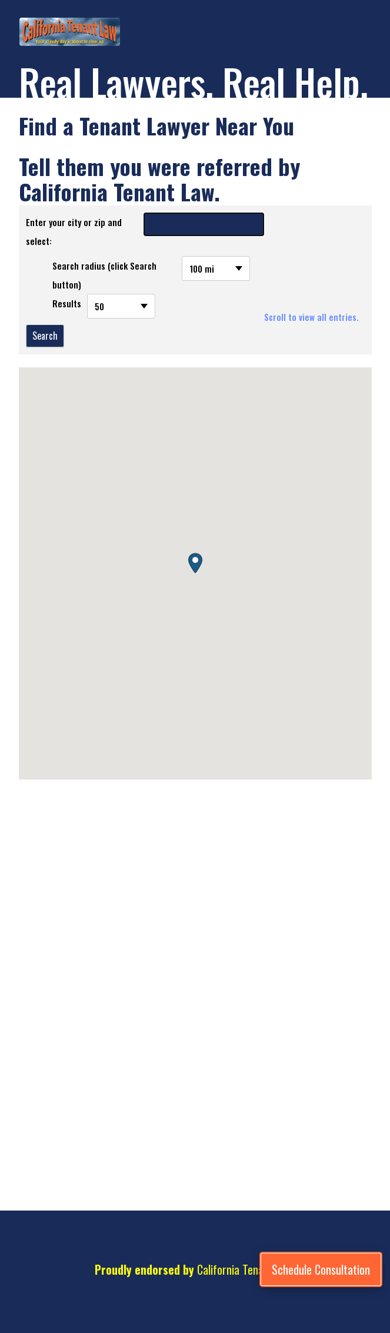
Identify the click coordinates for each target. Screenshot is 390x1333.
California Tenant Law (245, 1269)
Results (66, 303)
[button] (195, 563)
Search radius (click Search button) (104, 275)
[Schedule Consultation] (321, 1269)
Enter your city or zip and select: (74, 231)
